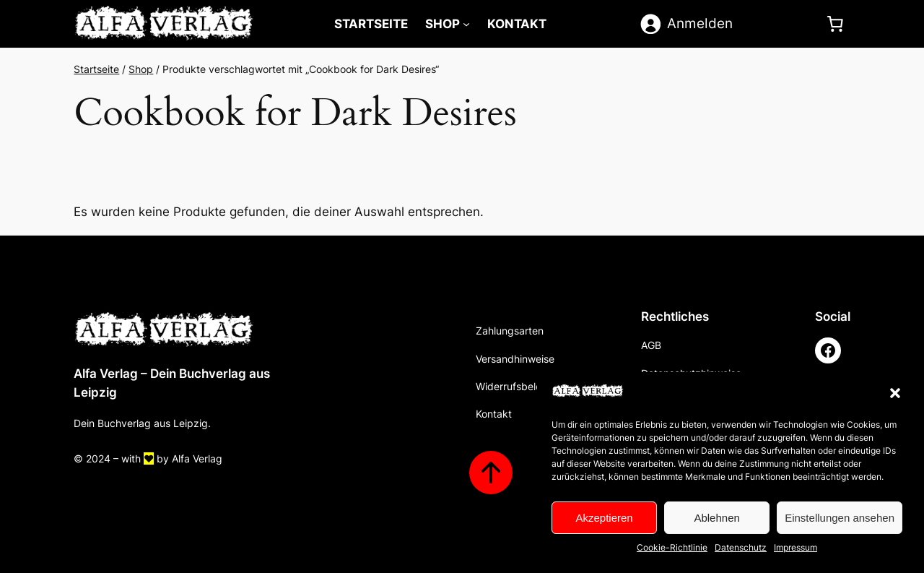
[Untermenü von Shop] (466, 23)
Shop (442, 24)
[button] (895, 393)
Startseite (96, 69)
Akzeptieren (603, 518)
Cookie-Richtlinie (672, 547)
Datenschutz (741, 547)
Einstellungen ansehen (839, 518)
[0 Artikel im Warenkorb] (835, 24)
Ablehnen (716, 518)
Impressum (795, 547)
